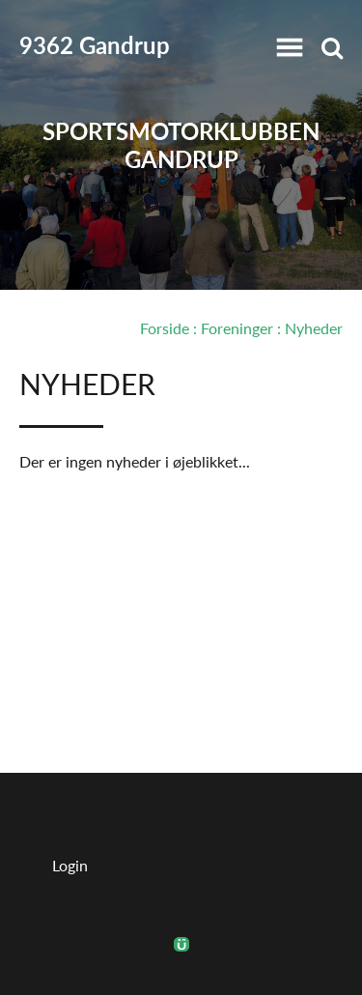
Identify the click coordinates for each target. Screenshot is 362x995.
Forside (164, 328)
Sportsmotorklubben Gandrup (181, 145)
